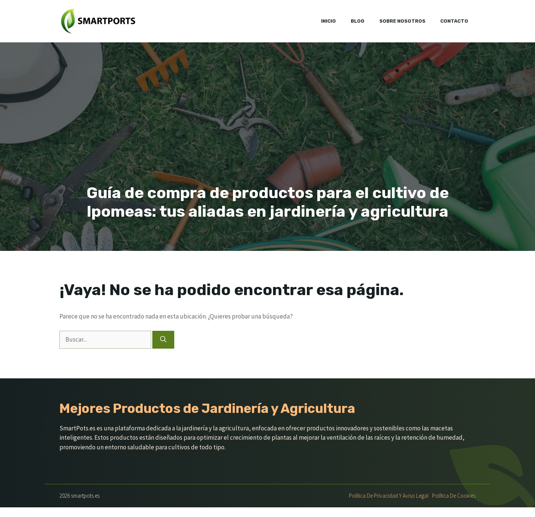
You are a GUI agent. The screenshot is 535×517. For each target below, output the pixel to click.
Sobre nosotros (402, 21)
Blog (357, 21)
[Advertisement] (267, 128)
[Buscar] (163, 340)
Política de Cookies (454, 495)
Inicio (328, 21)
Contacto (454, 21)
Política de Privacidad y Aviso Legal (388, 495)
